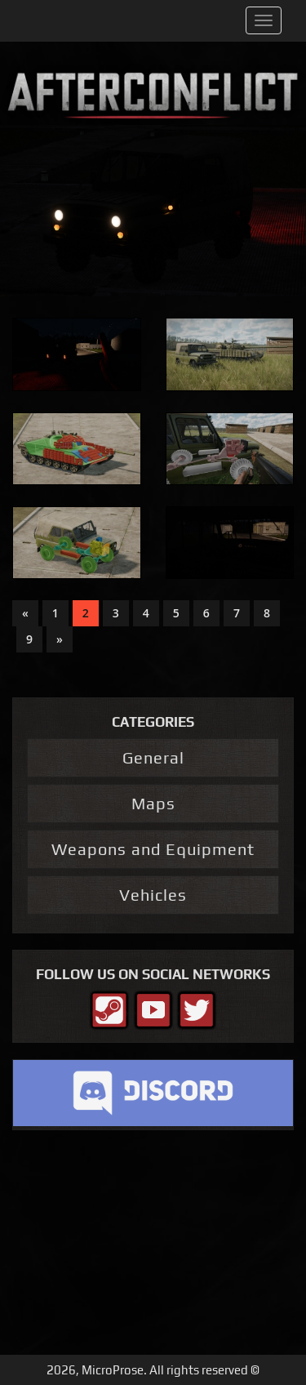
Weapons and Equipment (153, 848)
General (153, 757)
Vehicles (153, 894)
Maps (153, 803)
